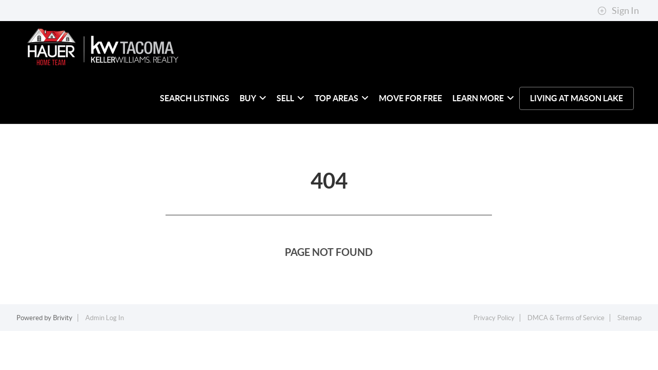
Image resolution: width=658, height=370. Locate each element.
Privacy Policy (494, 318)
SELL (290, 98)
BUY (253, 98)
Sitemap (629, 318)
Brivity (62, 318)
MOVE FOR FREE (410, 98)
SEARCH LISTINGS (194, 98)
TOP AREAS (342, 98)
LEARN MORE (483, 98)
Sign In (618, 11)
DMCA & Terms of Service (566, 318)
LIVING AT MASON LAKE (576, 98)
